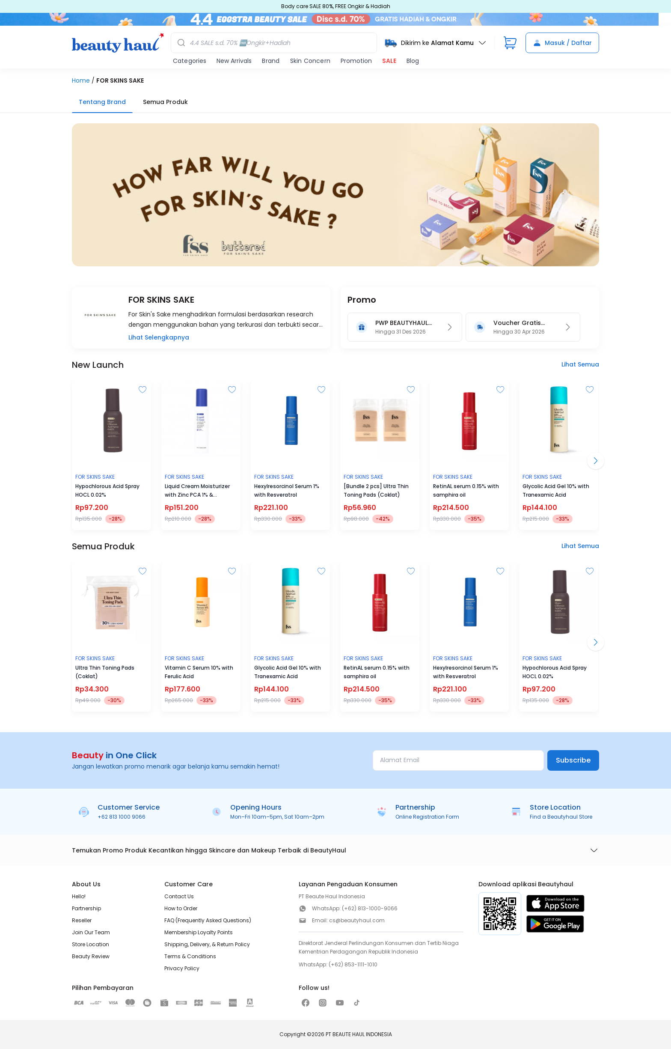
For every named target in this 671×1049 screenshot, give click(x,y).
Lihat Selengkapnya (158, 337)
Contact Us (179, 896)
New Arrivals (234, 61)
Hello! (79, 896)
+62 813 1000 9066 (121, 816)
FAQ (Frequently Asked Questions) (207, 920)
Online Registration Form (427, 816)
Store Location (90, 944)
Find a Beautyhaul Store (561, 816)
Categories (189, 61)
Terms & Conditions (190, 956)
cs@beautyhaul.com (357, 920)
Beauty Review (91, 956)
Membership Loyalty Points (198, 932)
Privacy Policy (181, 968)
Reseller (82, 920)
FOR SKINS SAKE (120, 80)
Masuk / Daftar (562, 43)
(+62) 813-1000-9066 (370, 908)
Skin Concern (310, 61)
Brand (270, 61)
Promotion (356, 61)
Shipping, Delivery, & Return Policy (207, 944)
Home (81, 80)
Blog (413, 61)
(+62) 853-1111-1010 (353, 964)
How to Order (180, 908)
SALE (389, 61)
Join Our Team (91, 932)
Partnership (86, 908)
